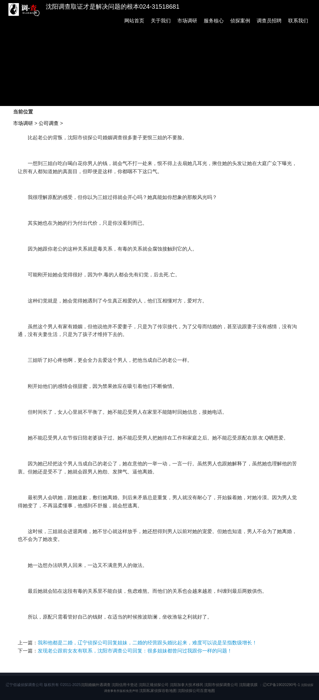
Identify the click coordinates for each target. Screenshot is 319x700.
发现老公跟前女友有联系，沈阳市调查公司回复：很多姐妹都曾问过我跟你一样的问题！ (135, 650)
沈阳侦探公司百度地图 (196, 690)
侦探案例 (240, 20)
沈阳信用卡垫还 (125, 685)
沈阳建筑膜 (248, 685)
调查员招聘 (269, 20)
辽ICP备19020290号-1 (281, 685)
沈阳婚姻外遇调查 (96, 685)
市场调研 (187, 20)
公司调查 (49, 123)
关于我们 (161, 20)
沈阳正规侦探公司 (154, 685)
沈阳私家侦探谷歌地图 (158, 690)
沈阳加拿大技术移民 (186, 685)
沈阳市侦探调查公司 (221, 685)
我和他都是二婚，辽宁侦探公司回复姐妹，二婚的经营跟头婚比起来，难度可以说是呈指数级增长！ (147, 642)
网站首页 (134, 20)
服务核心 (214, 20)
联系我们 (298, 20)
